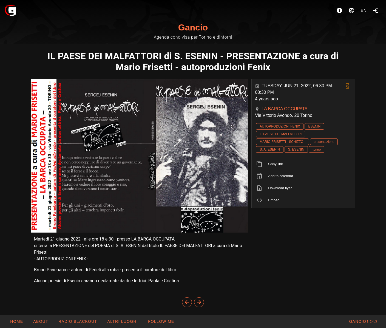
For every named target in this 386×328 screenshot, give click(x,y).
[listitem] (303, 164)
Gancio (193, 27)
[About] (339, 10)
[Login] (376, 10)
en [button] (364, 10)
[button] (122, 321)
